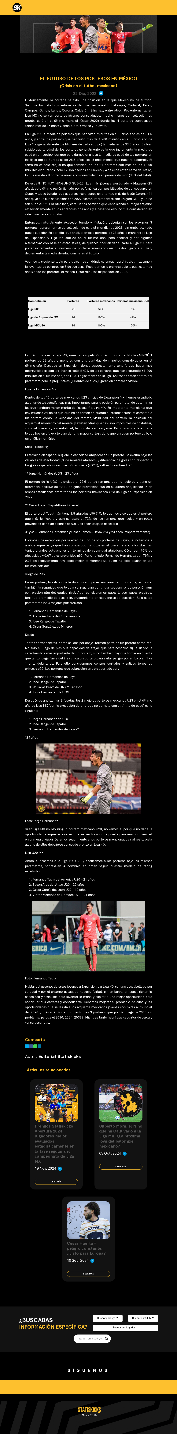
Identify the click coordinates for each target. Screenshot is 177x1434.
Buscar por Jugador (124, 1328)
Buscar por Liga (106, 1318)
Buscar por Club (141, 1318)
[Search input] (90, 1338)
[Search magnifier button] (106, 1338)
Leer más (56, 1182)
